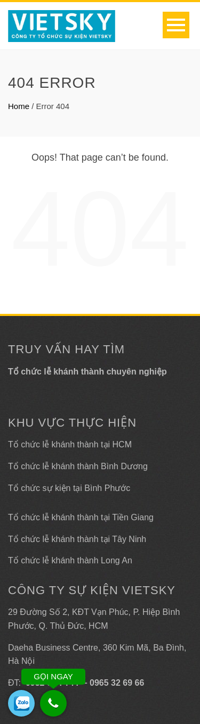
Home (18, 106)
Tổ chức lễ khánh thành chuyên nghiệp (87, 371)
